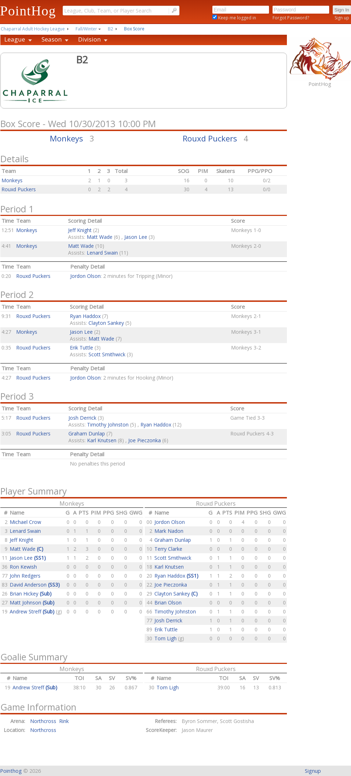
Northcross (43, 730)
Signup (313, 770)
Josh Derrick (82, 417)
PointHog (28, 10)
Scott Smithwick (106, 354)
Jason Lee (135, 236)
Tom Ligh (166, 638)
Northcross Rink (49, 721)
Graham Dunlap (86, 433)
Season (52, 39)
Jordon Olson (85, 276)
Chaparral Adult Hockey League (33, 29)
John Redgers (25, 575)
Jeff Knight (80, 230)
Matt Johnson (32, 602)
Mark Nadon (168, 530)
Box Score (134, 29)
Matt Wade (99, 236)
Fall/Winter (86, 29)
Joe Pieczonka (144, 440)
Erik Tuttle (81, 347)
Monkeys (66, 138)
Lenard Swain (102, 252)
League (14, 39)
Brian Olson (168, 602)
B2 (110, 29)
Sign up (342, 18)
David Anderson (35, 584)
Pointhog (11, 770)
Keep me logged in (236, 18)
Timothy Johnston (108, 424)
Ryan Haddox (85, 316)
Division (89, 39)
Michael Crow (25, 522)
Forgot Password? (291, 18)
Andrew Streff (33, 611)
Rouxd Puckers (210, 138)
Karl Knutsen (101, 440)
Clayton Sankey (106, 322)
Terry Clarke (168, 548)
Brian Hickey (31, 593)
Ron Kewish (23, 566)
